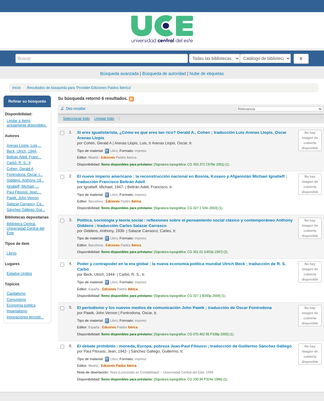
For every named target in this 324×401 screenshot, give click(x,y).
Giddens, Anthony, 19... (25, 180)
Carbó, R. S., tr (19, 163)
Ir (301, 58)
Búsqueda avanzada (119, 73)
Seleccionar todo (76, 119)
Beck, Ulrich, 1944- (22, 151)
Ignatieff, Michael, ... (23, 186)
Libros (12, 253)
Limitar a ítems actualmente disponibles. (27, 123)
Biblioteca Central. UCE (21, 6)
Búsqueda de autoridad (164, 73)
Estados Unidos (19, 273)
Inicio (16, 88)
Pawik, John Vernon (23, 198)
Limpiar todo (104, 119)
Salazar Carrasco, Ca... (25, 204)
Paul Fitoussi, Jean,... (24, 192)
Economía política (21, 305)
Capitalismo (16, 293)
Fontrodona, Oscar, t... (25, 175)
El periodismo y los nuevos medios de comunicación (174, 307)
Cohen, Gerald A (20, 169)
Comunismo (16, 299)
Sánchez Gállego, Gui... (26, 210)
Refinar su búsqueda (27, 101)
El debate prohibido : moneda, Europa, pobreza (184, 346)
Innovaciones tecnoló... (25, 317)
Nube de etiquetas (206, 73)
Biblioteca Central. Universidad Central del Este (25, 228)
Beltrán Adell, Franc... (24, 157)
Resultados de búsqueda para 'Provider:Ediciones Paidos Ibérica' (79, 88)
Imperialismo (17, 311)
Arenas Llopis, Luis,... (24, 145)
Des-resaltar (76, 109)
